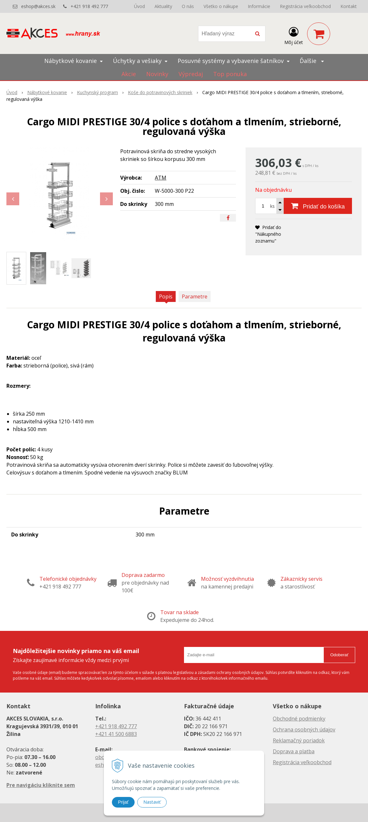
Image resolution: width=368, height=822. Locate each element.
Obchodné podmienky (299, 718)
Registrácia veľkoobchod (305, 6)
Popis (165, 296)
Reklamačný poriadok (299, 740)
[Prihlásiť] (293, 35)
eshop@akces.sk (38, 6)
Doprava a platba (293, 751)
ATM (160, 177)
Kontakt (348, 6)
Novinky (157, 74)
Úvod (139, 6)
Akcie (128, 74)
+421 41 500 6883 (116, 734)
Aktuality (163, 6)
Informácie (259, 6)
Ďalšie (312, 61)
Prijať (123, 802)
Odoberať (339, 654)
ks (272, 206)
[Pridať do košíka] (318, 206)
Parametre (194, 296)
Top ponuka (230, 74)
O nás (188, 6)
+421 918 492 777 (89, 6)
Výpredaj (191, 74)
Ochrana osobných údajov (304, 729)
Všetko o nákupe (221, 6)
